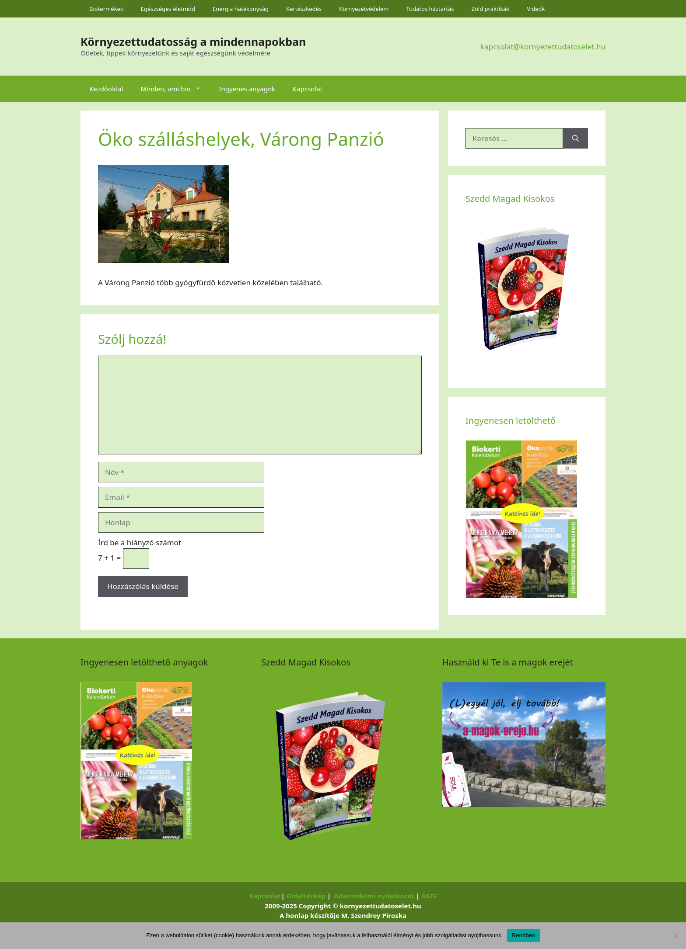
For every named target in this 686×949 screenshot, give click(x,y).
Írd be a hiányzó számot (139, 542)
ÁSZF (429, 895)
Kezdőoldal (106, 88)
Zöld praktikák (491, 9)
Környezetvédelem (363, 9)
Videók (536, 9)
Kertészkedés (304, 9)
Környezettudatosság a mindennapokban (193, 41)
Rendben (523, 935)
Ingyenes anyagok (247, 88)
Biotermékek (106, 9)
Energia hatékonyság (241, 9)
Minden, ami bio (175, 89)
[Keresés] (575, 138)
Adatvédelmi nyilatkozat (374, 895)
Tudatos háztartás (430, 9)
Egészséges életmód (168, 9)
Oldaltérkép (306, 895)
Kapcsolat (307, 88)
